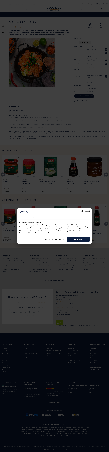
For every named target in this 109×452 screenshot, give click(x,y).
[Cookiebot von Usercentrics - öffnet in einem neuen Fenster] (82, 211)
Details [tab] (54, 217)
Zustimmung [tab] (30, 217)
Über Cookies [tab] (79, 217)
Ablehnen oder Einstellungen (54, 239)
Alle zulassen (78, 239)
